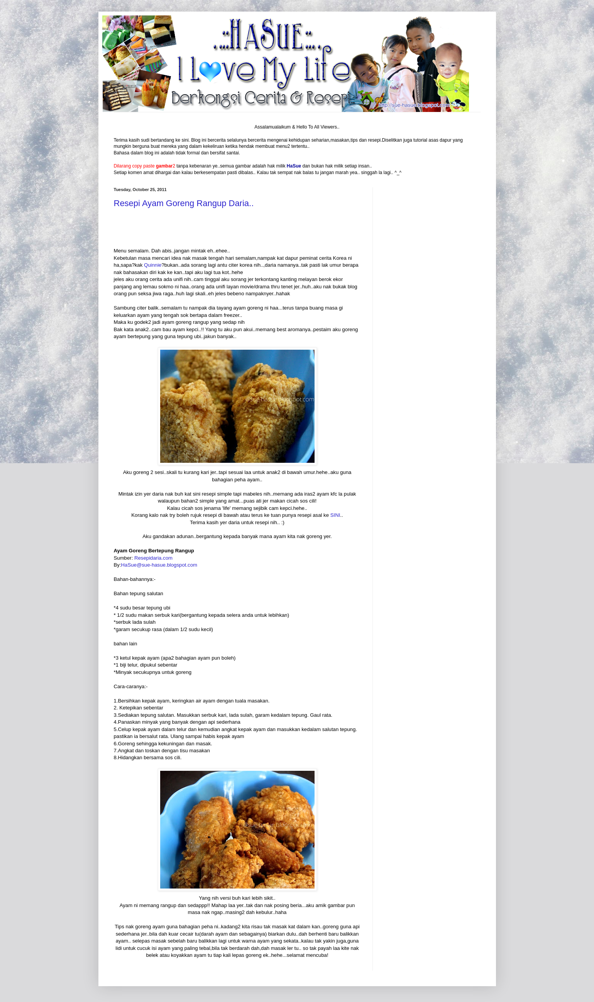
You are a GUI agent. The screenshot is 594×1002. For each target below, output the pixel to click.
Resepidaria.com (153, 558)
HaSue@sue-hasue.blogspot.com (159, 565)
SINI (335, 515)
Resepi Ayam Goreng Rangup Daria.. (184, 203)
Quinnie (152, 265)
